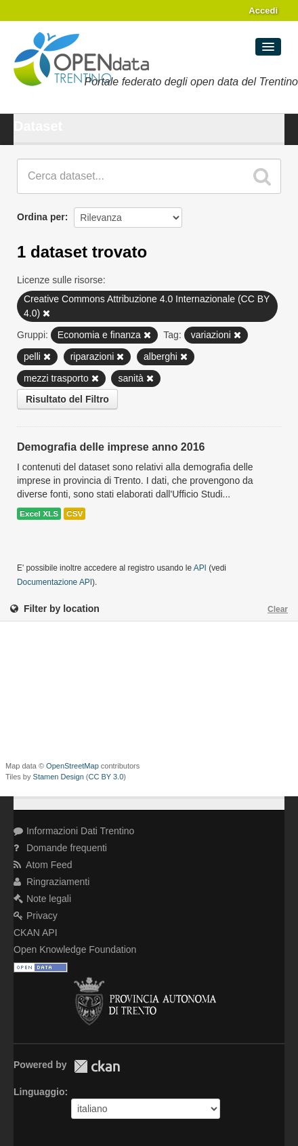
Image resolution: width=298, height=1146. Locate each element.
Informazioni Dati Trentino (74, 830)
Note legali (42, 898)
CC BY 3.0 (106, 777)
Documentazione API (54, 582)
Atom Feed (43, 864)
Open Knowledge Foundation (75, 949)
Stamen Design (58, 777)
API (200, 568)
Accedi (263, 10)
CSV (74, 513)
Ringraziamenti (51, 881)
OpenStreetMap (72, 766)
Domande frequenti (60, 847)
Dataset (38, 126)
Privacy (36, 915)
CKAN (97, 1066)
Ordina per (41, 216)
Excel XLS (39, 513)
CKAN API (36, 932)
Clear (278, 609)
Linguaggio (39, 1091)
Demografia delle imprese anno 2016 (111, 447)
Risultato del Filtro (67, 399)
